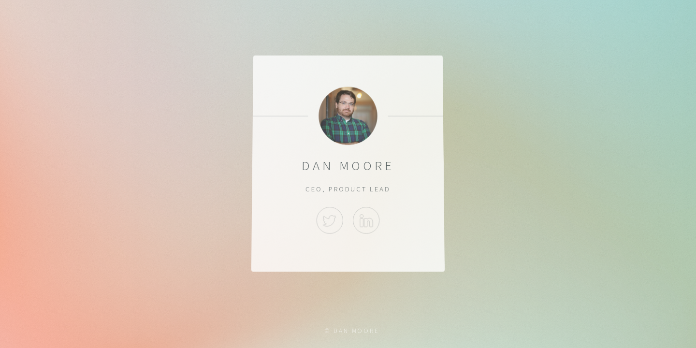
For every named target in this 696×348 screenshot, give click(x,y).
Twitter (329, 220)
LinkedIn (366, 220)
